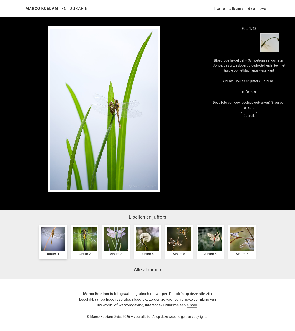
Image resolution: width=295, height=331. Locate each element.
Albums (236, 8)
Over (263, 8)
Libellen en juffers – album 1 (255, 81)
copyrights (199, 317)
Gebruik (249, 116)
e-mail (192, 305)
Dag (251, 8)
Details (251, 92)
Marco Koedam (41, 8)
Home (219, 8)
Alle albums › (147, 270)
